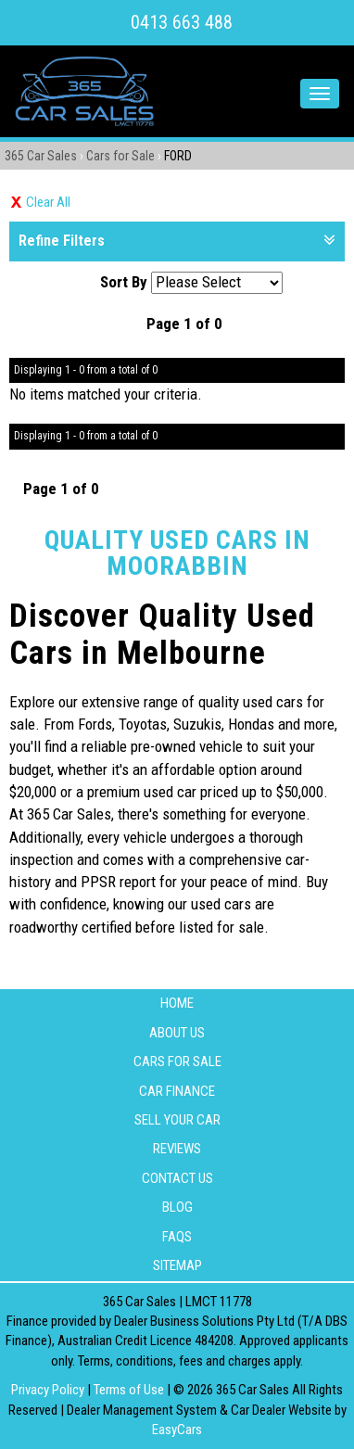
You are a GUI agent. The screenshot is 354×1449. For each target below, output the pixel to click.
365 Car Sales (41, 155)
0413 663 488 (182, 22)
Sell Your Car (177, 1120)
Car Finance (177, 1091)
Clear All (48, 202)
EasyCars (177, 1429)
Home (177, 1003)
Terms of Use (130, 1389)
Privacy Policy (49, 1389)
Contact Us (177, 1178)
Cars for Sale (120, 155)
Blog (177, 1207)
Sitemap (177, 1265)
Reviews (177, 1148)
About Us (177, 1032)
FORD (178, 155)
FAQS (177, 1236)
